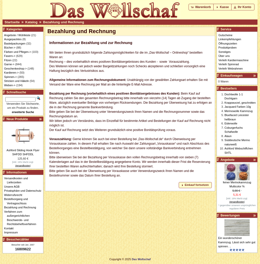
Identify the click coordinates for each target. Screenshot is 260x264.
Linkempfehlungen (229, 39)
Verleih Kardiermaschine (233, 60)
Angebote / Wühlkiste (17, 35)
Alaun (227, 136)
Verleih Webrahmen (230, 68)
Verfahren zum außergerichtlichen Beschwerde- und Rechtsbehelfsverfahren (21, 218)
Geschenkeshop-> (15, 68)
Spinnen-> (10, 76)
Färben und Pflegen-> (17, 51)
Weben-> (9, 85)
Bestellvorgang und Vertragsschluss (17, 201)
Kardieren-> (11, 72)
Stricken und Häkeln (16, 80)
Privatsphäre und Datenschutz (24, 190)
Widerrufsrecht (14, 194)
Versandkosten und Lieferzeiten (17, 180)
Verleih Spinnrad (228, 64)
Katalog (31, 22)
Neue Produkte (17, 119)
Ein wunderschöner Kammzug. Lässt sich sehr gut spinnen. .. (236, 242)
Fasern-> (9, 55)
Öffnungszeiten (227, 43)
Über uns (224, 55)
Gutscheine (225, 35)
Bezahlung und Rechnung (63, 22)
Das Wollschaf (141, 259)
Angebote (228, 160)
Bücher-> (9, 47)
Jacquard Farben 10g (237, 106)
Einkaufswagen (232, 75)
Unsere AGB (13, 186)
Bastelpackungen (14, 43)
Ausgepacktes (12, 39)
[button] (201, 7)
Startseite (12, 22)
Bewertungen (230, 215)
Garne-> (9, 64)
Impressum (12, 232)
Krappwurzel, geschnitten (240, 102)
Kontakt (10, 228)
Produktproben (227, 47)
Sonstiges (224, 51)
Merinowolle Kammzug (238, 111)
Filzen (7, 60)
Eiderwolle (230, 123)
